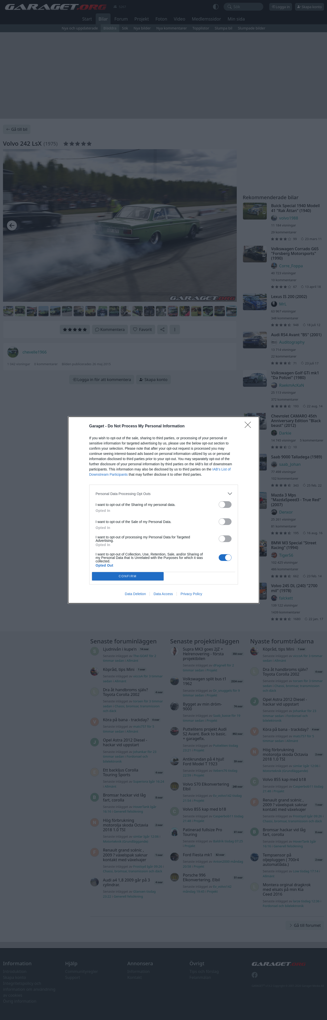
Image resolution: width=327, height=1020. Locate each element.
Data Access (163, 594)
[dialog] (163, 510)
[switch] (225, 504)
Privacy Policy (191, 594)
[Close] (249, 426)
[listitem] (164, 493)
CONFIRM (128, 576)
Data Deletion (135, 594)
